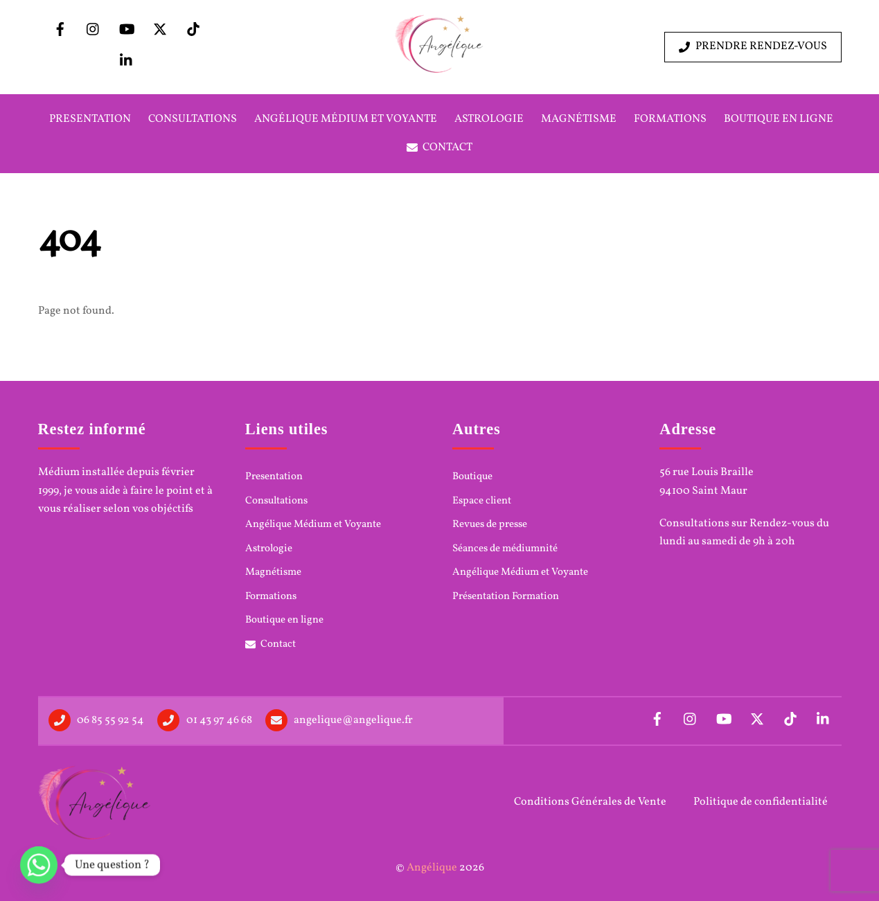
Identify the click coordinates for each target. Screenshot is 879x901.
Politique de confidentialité (760, 802)
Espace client (481, 501)
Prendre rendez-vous (753, 47)
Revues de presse (489, 525)
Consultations (192, 119)
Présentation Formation (505, 597)
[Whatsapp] (38, 865)
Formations (670, 119)
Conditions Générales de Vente (590, 802)
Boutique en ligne (778, 119)
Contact (440, 147)
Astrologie (489, 119)
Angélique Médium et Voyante (345, 119)
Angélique (432, 867)
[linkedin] (127, 61)
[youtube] (127, 29)
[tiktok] (193, 29)
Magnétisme (578, 119)
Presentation (90, 119)
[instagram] (93, 29)
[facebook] (60, 29)
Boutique (472, 477)
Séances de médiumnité (505, 549)
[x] (160, 29)
